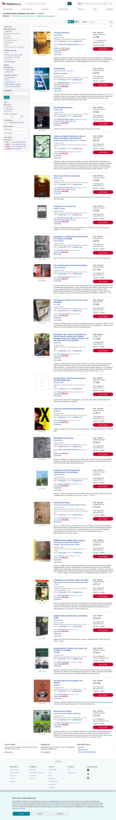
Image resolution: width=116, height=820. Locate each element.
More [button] (106, 168)
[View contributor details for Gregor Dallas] (58, 35)
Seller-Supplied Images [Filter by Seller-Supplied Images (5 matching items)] (12, 84)
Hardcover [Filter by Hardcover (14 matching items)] (9, 69)
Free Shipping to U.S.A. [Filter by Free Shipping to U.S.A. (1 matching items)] (14, 122)
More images (42, 280)
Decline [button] (40, 814)
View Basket (13, 781)
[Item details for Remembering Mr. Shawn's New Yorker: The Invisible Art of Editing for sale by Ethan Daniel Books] (42, 658)
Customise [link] (60, 814)
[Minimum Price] (7, 116)
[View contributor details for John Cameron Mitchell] (61, 544)
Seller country (8, 133)
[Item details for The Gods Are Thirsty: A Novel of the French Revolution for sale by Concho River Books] (42, 310)
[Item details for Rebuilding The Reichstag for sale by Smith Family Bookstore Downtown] (42, 447)
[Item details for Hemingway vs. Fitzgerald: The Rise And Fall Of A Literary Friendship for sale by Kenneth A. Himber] (42, 246)
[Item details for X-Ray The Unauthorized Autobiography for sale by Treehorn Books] (42, 419)
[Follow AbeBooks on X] (88, 774)
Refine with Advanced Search (46, 16)
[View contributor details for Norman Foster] (58, 440)
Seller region (8, 129)
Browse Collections (27, 9)
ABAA (67, 121)
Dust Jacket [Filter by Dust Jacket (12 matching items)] (9, 82)
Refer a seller (32, 778)
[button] (111, 26)
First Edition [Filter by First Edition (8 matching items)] (9, 77)
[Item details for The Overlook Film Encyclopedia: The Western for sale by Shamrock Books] (42, 691)
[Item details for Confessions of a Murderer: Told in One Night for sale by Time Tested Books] (42, 590)
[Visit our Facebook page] (88, 770)
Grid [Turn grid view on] (77, 22)
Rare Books (45, 9)
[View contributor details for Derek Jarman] (58, 713)
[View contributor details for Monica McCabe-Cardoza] (61, 140)
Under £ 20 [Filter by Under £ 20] (8, 107)
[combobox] (46, 3)
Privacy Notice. (21, 808)
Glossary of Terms (83, 749)
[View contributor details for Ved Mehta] (57, 652)
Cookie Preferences (53, 781)
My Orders (12, 778)
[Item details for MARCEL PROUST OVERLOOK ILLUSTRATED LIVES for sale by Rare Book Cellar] (42, 626)
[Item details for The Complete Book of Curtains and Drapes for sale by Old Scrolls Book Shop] (42, 270)
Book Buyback (32, 775)
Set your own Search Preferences (87, 752)
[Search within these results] (72, 26)
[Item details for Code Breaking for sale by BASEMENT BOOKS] (42, 79)
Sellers (95, 9)
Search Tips (81, 747)
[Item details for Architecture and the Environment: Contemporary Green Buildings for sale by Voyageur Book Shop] (42, 478)
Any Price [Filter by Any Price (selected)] (7, 104)
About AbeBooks (53, 769)
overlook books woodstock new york (23, 16)
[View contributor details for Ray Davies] (57, 411)
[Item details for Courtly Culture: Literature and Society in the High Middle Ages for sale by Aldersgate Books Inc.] (42, 383)
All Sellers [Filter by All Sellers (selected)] (9, 139)
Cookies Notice (52, 784)
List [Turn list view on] (71, 22)
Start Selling (109, 9)
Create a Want (8, 752)
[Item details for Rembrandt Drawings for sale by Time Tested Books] (42, 513)
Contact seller (57, 52)
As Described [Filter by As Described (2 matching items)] (9, 61)
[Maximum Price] (16, 116)
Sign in (87, 3)
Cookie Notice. (57, 806)
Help (110, 3)
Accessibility (52, 787)
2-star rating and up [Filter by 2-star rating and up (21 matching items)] (16, 142)
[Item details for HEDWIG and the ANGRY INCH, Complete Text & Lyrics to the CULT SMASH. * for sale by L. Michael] (42, 550)
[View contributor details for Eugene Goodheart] (59, 208)
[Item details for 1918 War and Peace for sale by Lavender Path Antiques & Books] (42, 43)
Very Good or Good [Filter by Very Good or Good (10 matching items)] (11, 57)
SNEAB (68, 48)
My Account (95, 3)
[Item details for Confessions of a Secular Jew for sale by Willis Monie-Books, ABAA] (42, 211)
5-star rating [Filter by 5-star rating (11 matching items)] (14, 148)
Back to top (58, 762)
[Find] (70, 3)
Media (50, 772)
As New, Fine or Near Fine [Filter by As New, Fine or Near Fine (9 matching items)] (13, 55)
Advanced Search (7, 9)
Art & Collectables (63, 9)
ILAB (74, 121)
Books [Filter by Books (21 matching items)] (8, 31)
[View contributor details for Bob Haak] (57, 505)
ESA (71, 121)
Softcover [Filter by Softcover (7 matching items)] (8, 72)
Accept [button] (21, 814)
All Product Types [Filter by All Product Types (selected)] (10, 29)
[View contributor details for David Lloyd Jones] (59, 474)
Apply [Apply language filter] (6, 97)
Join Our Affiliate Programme (36, 772)
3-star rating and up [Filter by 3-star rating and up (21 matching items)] (16, 144)
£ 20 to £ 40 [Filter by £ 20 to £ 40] (8, 109)
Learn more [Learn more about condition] (13, 50)
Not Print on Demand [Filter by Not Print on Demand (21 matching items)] (12, 86)
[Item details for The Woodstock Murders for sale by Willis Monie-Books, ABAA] (42, 117)
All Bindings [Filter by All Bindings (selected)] (8, 67)
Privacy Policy (52, 778)
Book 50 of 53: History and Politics (63, 71)
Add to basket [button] (103, 49)
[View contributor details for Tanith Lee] (57, 304)
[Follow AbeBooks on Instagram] (88, 778)
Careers (50, 775)
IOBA (67, 84)
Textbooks (80, 9)
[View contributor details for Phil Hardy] (57, 685)
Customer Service (72, 772)
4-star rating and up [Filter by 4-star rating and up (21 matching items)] (16, 146)
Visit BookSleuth (45, 752)
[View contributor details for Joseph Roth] (57, 582)
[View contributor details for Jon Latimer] (57, 342)
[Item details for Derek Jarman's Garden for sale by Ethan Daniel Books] (42, 721)
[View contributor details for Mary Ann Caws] (58, 620)
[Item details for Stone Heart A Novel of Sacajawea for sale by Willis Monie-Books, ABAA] (42, 186)
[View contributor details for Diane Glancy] (58, 178)
